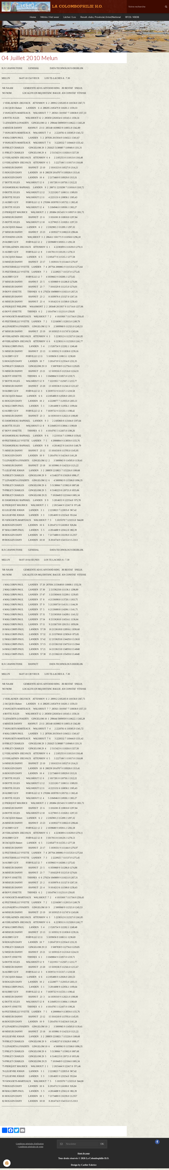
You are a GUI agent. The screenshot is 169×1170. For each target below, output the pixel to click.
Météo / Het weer (49, 17)
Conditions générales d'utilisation (30, 1145)
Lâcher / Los (70, 17)
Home (32, 17)
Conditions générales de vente (30, 1148)
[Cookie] (7, 1163)
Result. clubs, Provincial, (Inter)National (101, 17)
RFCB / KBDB (133, 17)
